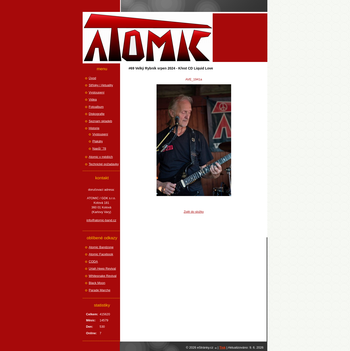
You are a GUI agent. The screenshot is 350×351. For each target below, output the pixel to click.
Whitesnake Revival (102, 276)
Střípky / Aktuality (101, 85)
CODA (93, 261)
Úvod (92, 78)
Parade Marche (99, 290)
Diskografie (97, 114)
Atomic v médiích (101, 157)
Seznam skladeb (100, 121)
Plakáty (97, 141)
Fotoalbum (96, 107)
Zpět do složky (194, 212)
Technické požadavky (104, 164)
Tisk (222, 347)
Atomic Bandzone (101, 247)
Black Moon (97, 283)
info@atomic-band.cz (101, 220)
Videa (93, 99)
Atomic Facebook (101, 254)
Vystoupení (97, 92)
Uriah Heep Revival (102, 268)
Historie (94, 128)
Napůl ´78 (99, 148)
